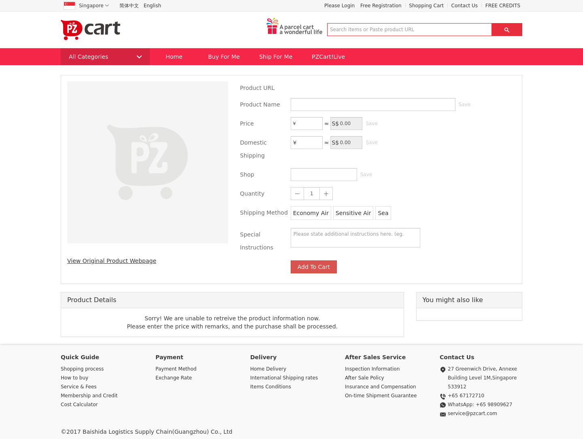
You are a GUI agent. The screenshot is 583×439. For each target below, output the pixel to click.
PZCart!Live (328, 56)
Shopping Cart (426, 6)
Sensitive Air (353, 213)
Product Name (260, 104)
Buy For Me (224, 56)
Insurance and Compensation (380, 387)
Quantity (252, 193)
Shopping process (82, 369)
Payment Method (175, 369)
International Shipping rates (284, 378)
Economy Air (311, 213)
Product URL (257, 88)
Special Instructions (256, 241)
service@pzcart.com (472, 413)
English (152, 6)
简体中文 (129, 6)
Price (247, 123)
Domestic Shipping (253, 149)
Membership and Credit (89, 396)
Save (464, 104)
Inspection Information (372, 369)
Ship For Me (275, 56)
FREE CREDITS (502, 6)
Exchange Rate (173, 378)
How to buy (74, 378)
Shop (247, 174)
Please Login (339, 6)
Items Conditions (270, 387)
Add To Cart (314, 267)
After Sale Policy (364, 378)
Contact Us (464, 6)
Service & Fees (79, 387)
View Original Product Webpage (111, 261)
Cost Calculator (79, 404)
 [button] (507, 29)
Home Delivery (268, 369)
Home (174, 56)
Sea (383, 213)
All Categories (105, 56)
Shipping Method (264, 212)
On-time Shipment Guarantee (381, 396)
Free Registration (381, 6)
